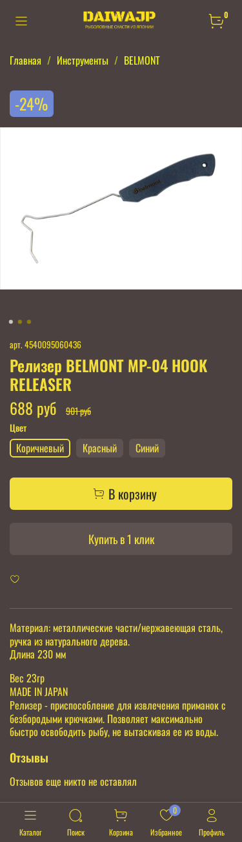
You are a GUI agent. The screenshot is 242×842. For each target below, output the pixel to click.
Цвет (18, 428)
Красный (100, 448)
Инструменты (82, 60)
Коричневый (40, 448)
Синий (147, 448)
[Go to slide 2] (19, 322)
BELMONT (142, 60)
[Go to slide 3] (28, 322)
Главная (25, 60)
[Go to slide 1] (10, 322)
